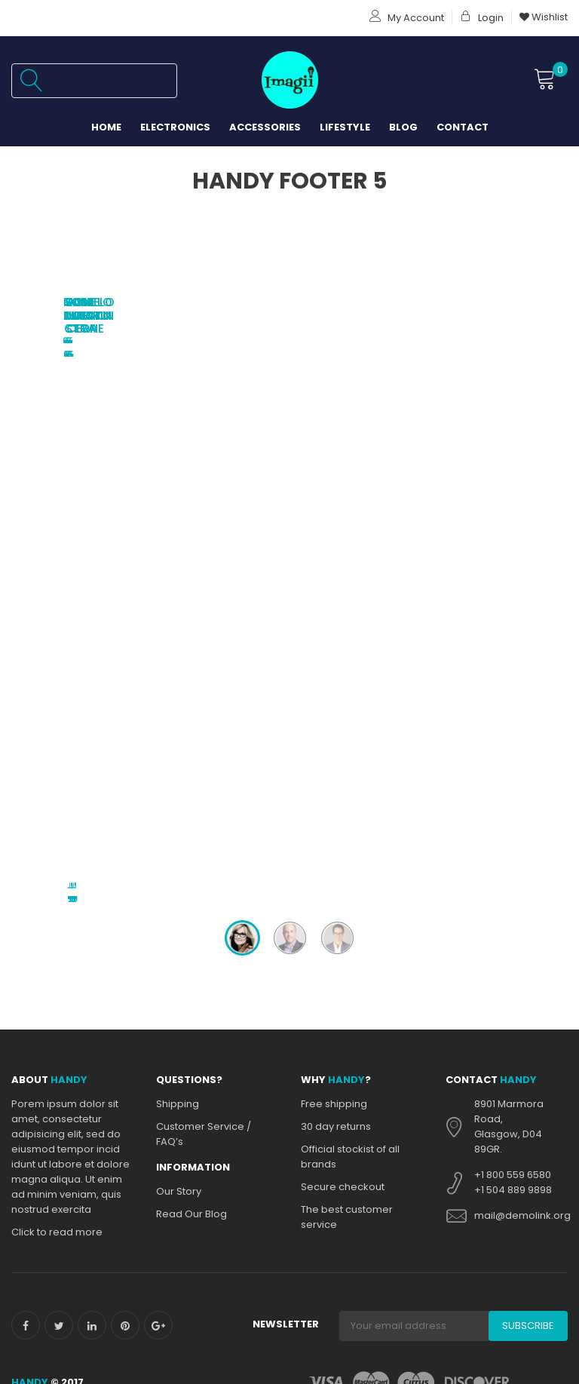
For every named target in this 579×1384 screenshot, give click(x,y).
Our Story (178, 652)
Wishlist (543, 17)
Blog (403, 127)
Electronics (175, 127)
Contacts (40, 880)
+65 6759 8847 (509, 1115)
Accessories (265, 127)
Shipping (177, 564)
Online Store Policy (346, 1124)
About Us (138, 865)
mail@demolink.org (522, 676)
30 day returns (336, 587)
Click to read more (57, 693)
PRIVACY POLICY (53, 865)
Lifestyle (345, 127)
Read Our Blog (191, 674)
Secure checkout (342, 647)
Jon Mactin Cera (289, 302)
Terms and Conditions (165, 1321)
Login (482, 18)
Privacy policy (334, 1101)
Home (106, 127)
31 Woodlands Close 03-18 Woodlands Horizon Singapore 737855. (519, 1059)
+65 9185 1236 (508, 1130)
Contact (463, 127)
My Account (406, 18)
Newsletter (286, 785)
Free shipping (334, 564)
